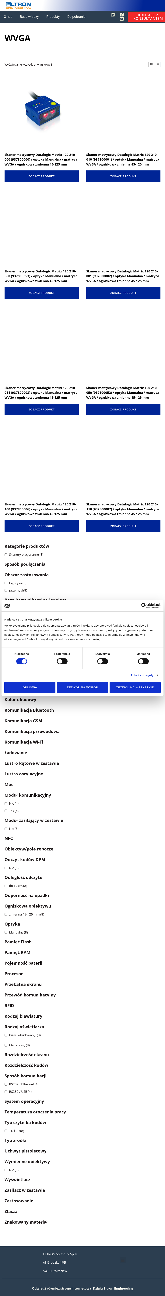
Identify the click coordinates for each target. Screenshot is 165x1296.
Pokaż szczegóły (142, 675)
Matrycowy (19, 1045)
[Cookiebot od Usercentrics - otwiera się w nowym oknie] (144, 606)
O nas (8, 17)
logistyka (17, 583)
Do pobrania (76, 17)
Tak (14, 811)
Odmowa (30, 687)
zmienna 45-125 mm (26, 914)
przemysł (18, 590)
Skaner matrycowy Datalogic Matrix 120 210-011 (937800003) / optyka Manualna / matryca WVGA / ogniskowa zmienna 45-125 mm (41, 393)
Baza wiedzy (29, 17)
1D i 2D (16, 1131)
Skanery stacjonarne (26, 554)
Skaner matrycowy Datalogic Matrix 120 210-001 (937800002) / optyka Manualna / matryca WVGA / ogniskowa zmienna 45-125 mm (122, 276)
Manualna (18, 932)
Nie (14, 803)
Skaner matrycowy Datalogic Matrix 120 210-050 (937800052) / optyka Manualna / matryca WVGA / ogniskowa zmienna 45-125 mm (122, 393)
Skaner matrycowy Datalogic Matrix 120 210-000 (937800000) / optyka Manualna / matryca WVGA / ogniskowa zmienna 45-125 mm (41, 159)
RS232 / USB (20, 1091)
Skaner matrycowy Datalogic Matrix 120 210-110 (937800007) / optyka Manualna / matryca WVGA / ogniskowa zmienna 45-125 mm (122, 509)
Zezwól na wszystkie (135, 687)
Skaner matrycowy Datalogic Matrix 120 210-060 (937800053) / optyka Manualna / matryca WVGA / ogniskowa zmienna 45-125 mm (41, 276)
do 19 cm (18, 885)
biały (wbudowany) (25, 1035)
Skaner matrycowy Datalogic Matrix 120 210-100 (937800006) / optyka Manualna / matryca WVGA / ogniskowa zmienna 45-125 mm (41, 509)
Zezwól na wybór (82, 687)
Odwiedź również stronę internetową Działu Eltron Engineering (82, 1288)
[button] (123, 1260)
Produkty (53, 17)
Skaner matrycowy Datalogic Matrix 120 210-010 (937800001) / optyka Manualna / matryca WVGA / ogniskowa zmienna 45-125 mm (122, 159)
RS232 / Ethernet (23, 1084)
